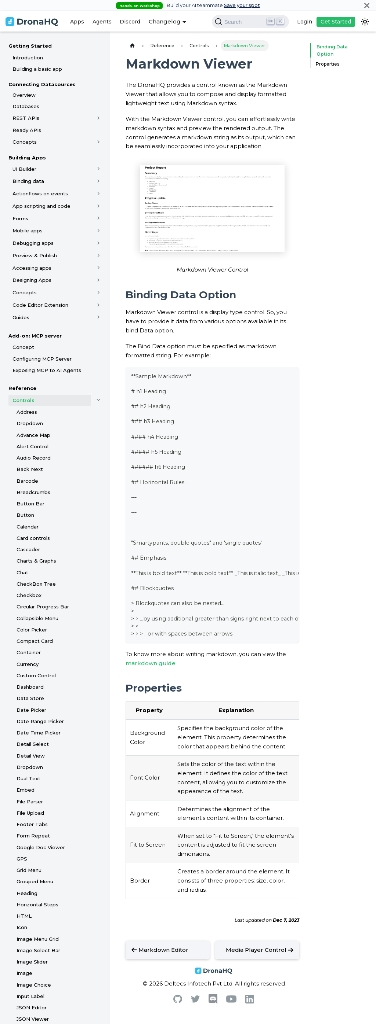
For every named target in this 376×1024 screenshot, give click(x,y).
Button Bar (30, 504)
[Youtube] (231, 1000)
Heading (27, 893)
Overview (24, 95)
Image (24, 973)
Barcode (27, 481)
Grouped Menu (35, 881)
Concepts (24, 142)
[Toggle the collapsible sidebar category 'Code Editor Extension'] (98, 304)
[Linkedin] (249, 1001)
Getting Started (30, 46)
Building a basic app (37, 69)
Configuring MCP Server (42, 359)
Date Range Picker (40, 721)
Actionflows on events (40, 193)
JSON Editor (32, 1007)
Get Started (336, 21)
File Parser (30, 801)
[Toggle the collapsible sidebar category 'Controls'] (98, 400)
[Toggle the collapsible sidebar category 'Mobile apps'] (98, 230)
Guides (20, 317)
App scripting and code (41, 206)
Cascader (28, 549)
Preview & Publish (34, 255)
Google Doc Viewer (41, 847)
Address (27, 412)
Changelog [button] (165, 21)
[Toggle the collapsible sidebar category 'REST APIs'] (98, 118)
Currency (28, 664)
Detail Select (33, 744)
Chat (22, 572)
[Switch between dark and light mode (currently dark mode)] (364, 21)
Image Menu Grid (38, 939)
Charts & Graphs (36, 561)
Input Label (30, 996)
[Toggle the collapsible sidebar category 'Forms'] (98, 218)
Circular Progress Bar (43, 606)
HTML (24, 916)
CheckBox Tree (36, 584)
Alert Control (32, 446)
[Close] (367, 5)
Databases (25, 106)
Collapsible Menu (37, 618)
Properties (327, 64)
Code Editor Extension (40, 305)
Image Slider (32, 962)
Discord (130, 21)
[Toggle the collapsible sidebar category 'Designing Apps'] (98, 280)
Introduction (27, 57)
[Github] (177, 1001)
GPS (22, 859)
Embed (26, 790)
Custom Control (36, 675)
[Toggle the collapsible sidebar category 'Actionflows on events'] (98, 193)
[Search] (250, 21)
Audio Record (34, 458)
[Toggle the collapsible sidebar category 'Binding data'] (98, 181)
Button (25, 515)
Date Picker (31, 710)
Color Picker (32, 630)
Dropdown (30, 423)
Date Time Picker (39, 733)
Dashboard (30, 687)
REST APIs (25, 118)
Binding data (28, 181)
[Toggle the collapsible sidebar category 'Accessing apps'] (98, 267)
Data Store (30, 698)
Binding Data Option (330, 50)
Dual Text (28, 778)
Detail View (31, 756)
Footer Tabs (32, 824)
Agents (102, 21)
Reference (22, 388)
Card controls (33, 538)
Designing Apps (31, 280)
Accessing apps (31, 268)
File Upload (30, 813)
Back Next (30, 469)
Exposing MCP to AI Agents (46, 370)
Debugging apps (33, 243)
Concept (23, 347)
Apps (77, 21)
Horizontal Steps (37, 904)
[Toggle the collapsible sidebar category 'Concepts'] (98, 141)
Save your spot (242, 5)
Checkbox (29, 595)
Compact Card (35, 641)
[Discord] (213, 1002)
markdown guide (151, 663)
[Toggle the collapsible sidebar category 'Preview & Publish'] (98, 255)
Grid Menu (29, 870)
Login (304, 21)
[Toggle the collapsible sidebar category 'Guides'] (98, 317)
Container (29, 652)
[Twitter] (195, 1000)
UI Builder (24, 169)
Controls (23, 400)
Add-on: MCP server (35, 336)
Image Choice (34, 985)
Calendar (28, 527)
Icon (22, 927)
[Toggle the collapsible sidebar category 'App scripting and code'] (98, 205)
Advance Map (33, 435)
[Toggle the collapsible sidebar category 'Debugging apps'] (98, 242)
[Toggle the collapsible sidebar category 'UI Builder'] (98, 168)
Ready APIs (26, 130)
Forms (20, 218)
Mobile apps (27, 230)
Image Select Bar (38, 950)
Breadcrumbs (33, 492)
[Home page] (132, 45)
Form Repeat (33, 836)
